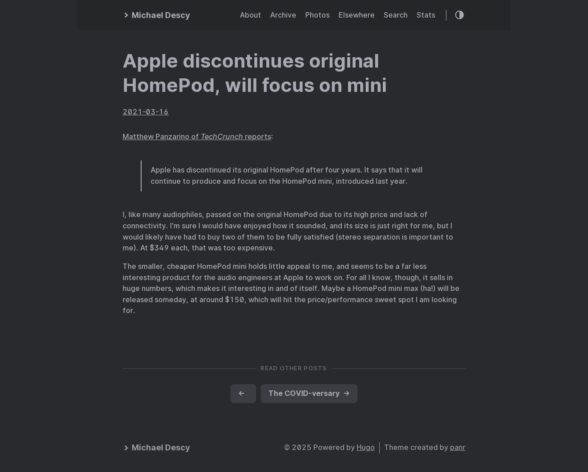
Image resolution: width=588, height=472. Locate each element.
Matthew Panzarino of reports (197, 136)
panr (457, 447)
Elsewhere (357, 15)
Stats (426, 15)
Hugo (366, 447)
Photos (317, 15)
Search (396, 15)
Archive (283, 15)
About (250, 15)
